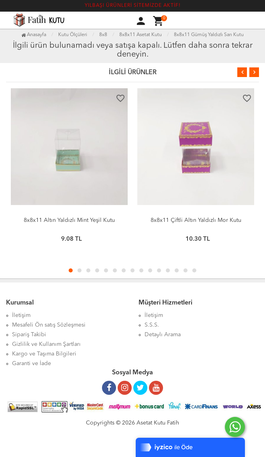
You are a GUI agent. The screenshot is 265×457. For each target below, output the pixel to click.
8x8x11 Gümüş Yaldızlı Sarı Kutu (209, 34)
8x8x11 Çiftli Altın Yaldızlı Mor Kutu (196, 220)
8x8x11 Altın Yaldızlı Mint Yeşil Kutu (69, 220)
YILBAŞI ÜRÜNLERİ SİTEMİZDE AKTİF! (133, 5)
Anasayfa (33, 34)
